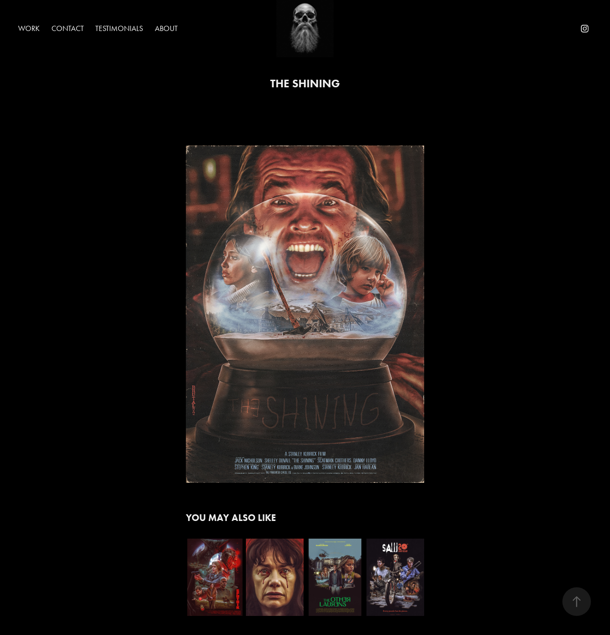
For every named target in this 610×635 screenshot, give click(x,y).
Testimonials (119, 28)
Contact (67, 28)
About (166, 28)
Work (29, 28)
